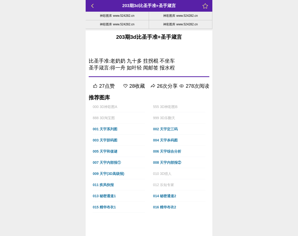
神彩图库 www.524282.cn (117, 15)
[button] (119, 106)
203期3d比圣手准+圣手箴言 (149, 5)
